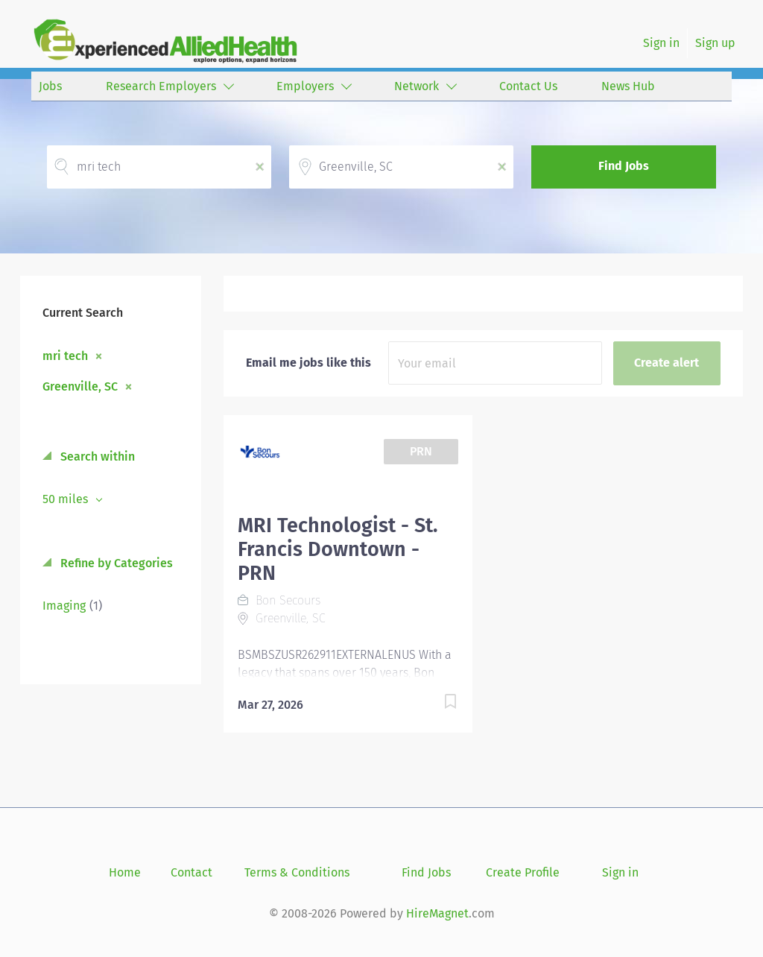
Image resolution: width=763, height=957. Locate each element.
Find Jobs (623, 166)
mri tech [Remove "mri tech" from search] (65, 355)
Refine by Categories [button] (115, 563)
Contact (191, 872)
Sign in (661, 43)
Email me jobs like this (308, 363)
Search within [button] (96, 456)
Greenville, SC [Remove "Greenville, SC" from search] (80, 386)
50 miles (66, 499)
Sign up (715, 43)
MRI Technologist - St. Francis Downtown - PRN (337, 549)
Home (125, 872)
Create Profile (523, 872)
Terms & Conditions (296, 872)
